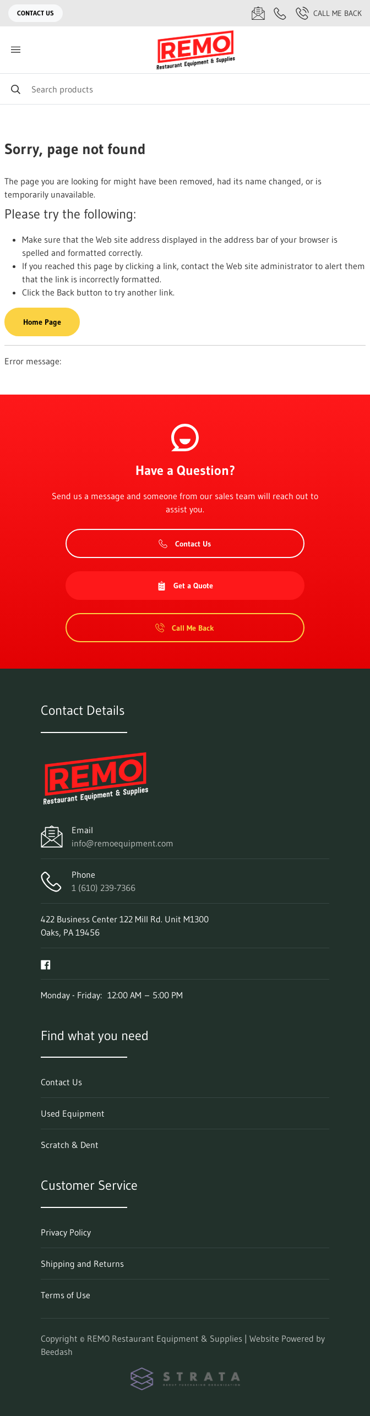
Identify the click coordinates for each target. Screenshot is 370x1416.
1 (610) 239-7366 (103, 887)
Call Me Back (329, 13)
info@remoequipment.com (122, 843)
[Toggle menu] (15, 49)
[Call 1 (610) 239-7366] (280, 13)
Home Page (42, 322)
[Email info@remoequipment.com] (258, 13)
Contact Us (35, 13)
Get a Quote (185, 586)
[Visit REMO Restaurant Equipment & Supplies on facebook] (46, 963)
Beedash (57, 1351)
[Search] (185, 89)
